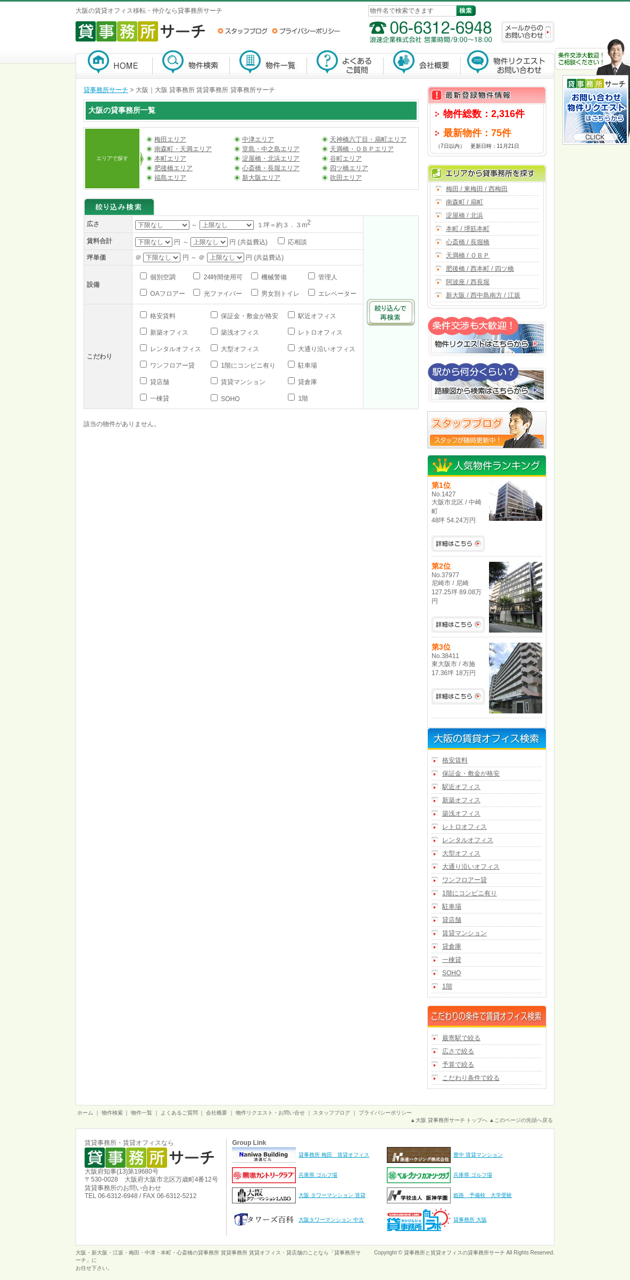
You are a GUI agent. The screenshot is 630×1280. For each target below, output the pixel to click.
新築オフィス (168, 332)
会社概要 (422, 64)
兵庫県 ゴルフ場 (318, 1175)
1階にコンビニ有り (247, 365)
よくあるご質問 (345, 64)
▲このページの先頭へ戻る (521, 1120)
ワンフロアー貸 (171, 365)
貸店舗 (158, 382)
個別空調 (162, 277)
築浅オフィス (239, 332)
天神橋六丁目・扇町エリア (368, 139)
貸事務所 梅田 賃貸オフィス (334, 1155)
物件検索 (191, 64)
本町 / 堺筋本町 (468, 228)
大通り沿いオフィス (325, 349)
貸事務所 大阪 (470, 1220)
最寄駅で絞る (461, 1038)
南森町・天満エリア (183, 149)
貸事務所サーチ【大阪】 (114, 64)
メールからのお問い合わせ (527, 32)
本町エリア (170, 158)
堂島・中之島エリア (271, 149)
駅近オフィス (316, 316)
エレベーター (337, 293)
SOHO (229, 399)
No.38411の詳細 (458, 696)
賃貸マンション (242, 382)
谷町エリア (346, 158)
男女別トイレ (280, 293)
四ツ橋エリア (349, 168)
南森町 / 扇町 (464, 202)
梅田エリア (170, 139)
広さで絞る (458, 1051)
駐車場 (306, 365)
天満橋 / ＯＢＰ (468, 255)
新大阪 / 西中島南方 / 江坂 (483, 295)
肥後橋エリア (173, 168)
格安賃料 (162, 316)
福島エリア (170, 177)
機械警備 (273, 277)
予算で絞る (458, 1064)
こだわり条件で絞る (471, 1078)
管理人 (327, 277)
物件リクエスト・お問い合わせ (507, 64)
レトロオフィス (319, 332)
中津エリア (258, 139)
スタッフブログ (242, 31)
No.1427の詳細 (458, 544)
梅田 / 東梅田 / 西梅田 (477, 189)
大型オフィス (239, 349)
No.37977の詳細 (458, 625)
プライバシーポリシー (306, 31)
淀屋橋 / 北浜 (464, 215)
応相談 (296, 242)
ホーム (85, 1113)
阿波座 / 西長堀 (468, 282)
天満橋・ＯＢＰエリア (362, 149)
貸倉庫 (306, 382)
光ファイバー (222, 293)
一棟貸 (158, 398)
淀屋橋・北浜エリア (271, 158)
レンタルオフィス (174, 349)
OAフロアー (166, 293)
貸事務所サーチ (106, 90)
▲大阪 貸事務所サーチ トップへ (448, 1120)
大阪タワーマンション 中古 (331, 1220)
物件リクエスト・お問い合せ (270, 1113)
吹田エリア (346, 177)
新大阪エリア (261, 177)
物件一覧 (268, 64)
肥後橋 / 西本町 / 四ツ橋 (480, 268)
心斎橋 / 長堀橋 (468, 242)
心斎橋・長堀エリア (271, 168)
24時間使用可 (222, 277)
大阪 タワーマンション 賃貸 (332, 1195)
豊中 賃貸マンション (478, 1155)
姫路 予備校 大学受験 (482, 1195)
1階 (302, 398)
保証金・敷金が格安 (248, 316)
